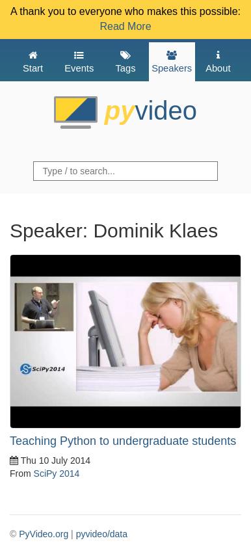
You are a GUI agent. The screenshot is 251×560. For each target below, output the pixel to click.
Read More (125, 26)
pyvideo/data (101, 534)
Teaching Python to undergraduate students (123, 440)
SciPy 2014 (57, 473)
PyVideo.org (43, 534)
